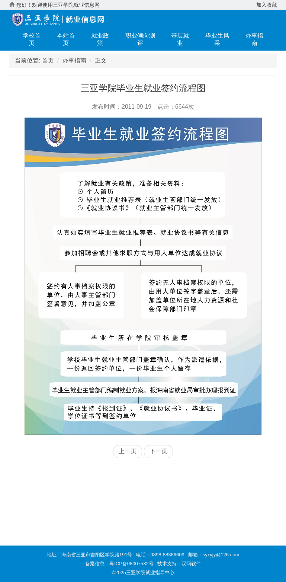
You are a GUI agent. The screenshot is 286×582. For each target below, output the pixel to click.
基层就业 (180, 39)
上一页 (127, 451)
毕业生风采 (217, 39)
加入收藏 (266, 5)
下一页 (158, 451)
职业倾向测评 (140, 39)
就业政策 (100, 39)
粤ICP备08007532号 (131, 563)
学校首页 (32, 39)
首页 (48, 60)
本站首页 (66, 39)
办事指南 (254, 39)
